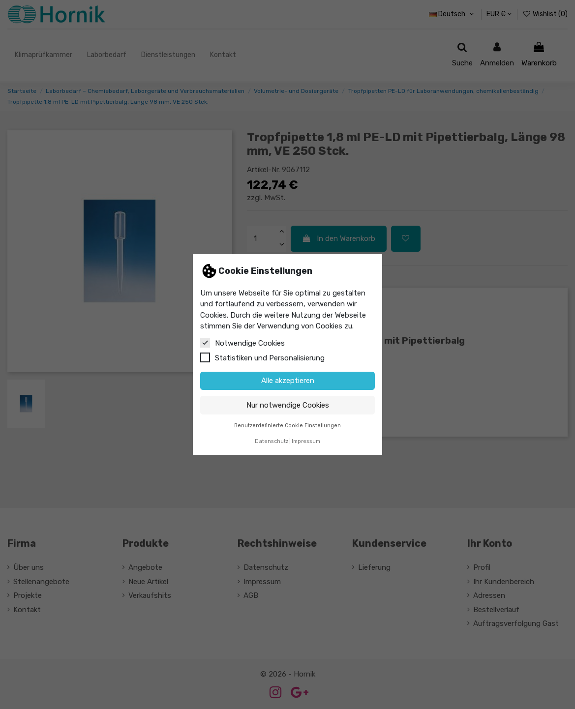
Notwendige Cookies (242, 343)
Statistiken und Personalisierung (262, 357)
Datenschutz (271, 441)
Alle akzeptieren (287, 380)
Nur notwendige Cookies (287, 405)
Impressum (306, 441)
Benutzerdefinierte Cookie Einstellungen (287, 425)
